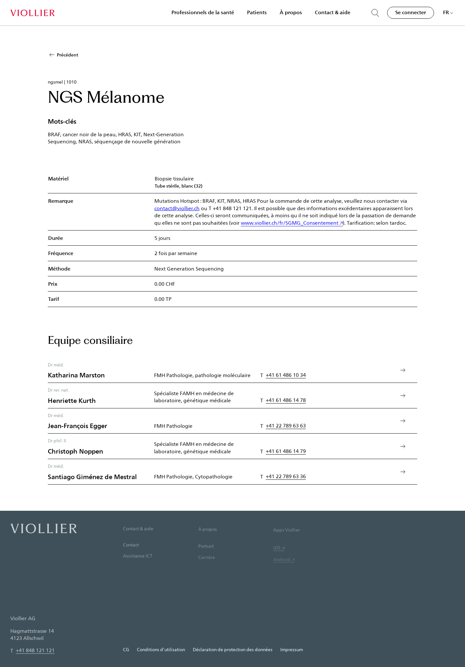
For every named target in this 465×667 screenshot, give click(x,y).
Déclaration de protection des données (233, 649)
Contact (131, 554)
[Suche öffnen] (375, 13)
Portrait (206, 557)
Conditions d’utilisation (161, 649)
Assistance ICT (137, 565)
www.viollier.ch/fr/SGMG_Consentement (289, 222)
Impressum (291, 649)
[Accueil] (32, 13)
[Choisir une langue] (448, 12)
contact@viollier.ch (177, 208)
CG (126, 649)
